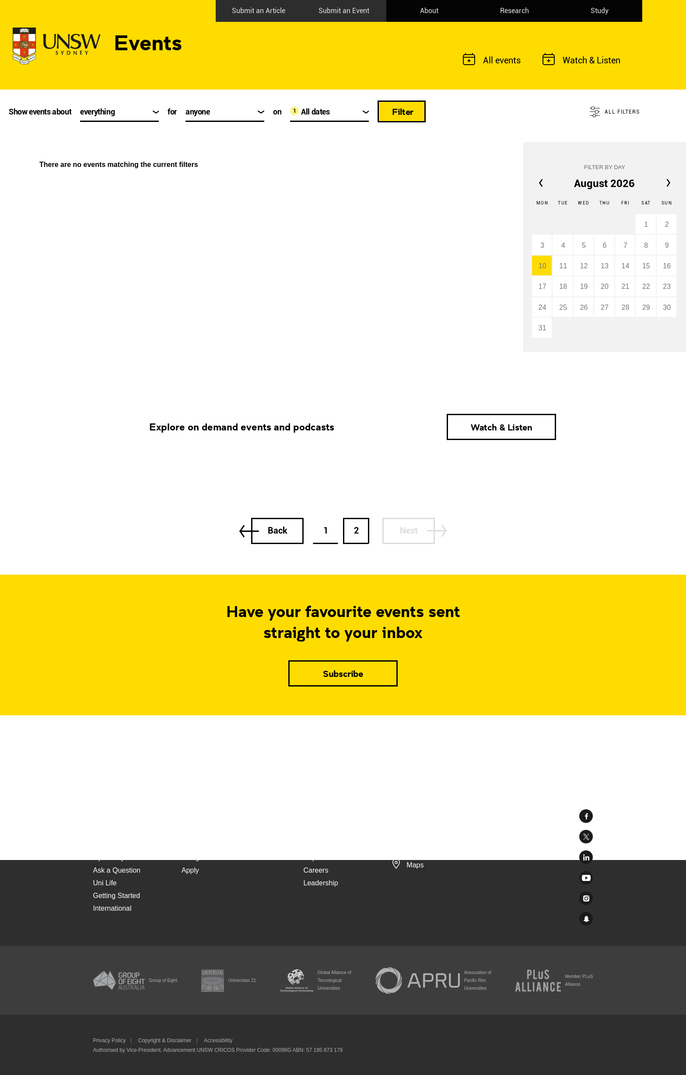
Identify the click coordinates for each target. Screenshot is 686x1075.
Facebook (586, 816)
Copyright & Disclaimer (165, 1040)
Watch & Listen (501, 427)
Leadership (321, 883)
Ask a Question (117, 870)
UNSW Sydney (586, 919)
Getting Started (116, 895)
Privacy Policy (109, 1040)
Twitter (586, 836)
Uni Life (105, 883)
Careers (316, 870)
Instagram (586, 898)
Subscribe (343, 673)
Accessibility (218, 1040)
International (112, 908)
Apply (190, 870)
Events (148, 41)
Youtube (586, 877)
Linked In (586, 857)
